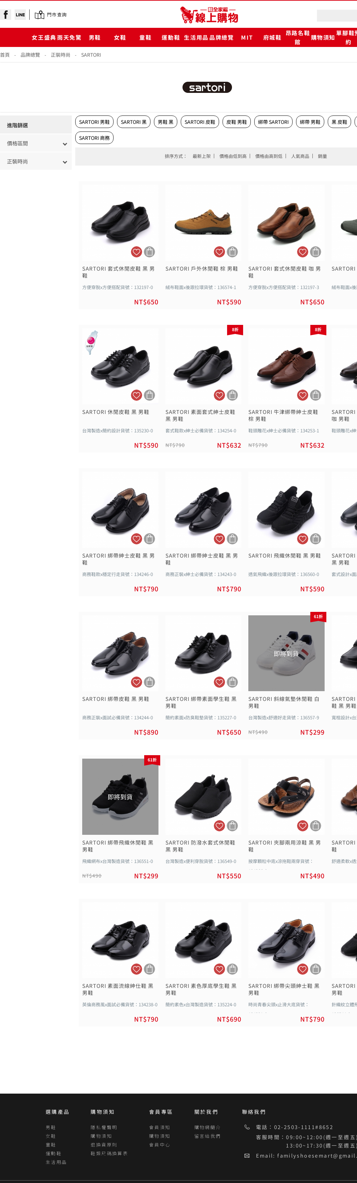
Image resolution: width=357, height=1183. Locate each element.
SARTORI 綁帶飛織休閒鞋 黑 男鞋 (118, 846)
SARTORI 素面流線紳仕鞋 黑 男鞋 (118, 989)
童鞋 (145, 37)
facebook (5, 14)
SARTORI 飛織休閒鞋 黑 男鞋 (284, 555)
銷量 (322, 156)
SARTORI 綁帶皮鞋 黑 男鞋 (115, 698)
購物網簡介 (207, 1127)
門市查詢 (57, 14)
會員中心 (160, 1144)
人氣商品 (300, 156)
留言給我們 (207, 1136)
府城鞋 (272, 37)
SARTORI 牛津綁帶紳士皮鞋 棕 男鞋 (283, 415)
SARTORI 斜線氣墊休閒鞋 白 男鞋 (284, 702)
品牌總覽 (221, 37)
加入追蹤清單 (136, 251)
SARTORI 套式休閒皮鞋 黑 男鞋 (118, 272)
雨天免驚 (69, 37)
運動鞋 (171, 37)
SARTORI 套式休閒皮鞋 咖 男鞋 (284, 272)
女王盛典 (44, 37)
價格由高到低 (268, 156)
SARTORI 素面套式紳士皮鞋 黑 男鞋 (200, 415)
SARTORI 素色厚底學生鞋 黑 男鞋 (201, 989)
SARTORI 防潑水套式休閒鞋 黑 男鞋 (200, 846)
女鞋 (120, 37)
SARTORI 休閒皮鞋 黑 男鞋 (115, 411)
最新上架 (202, 156)
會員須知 (160, 1127)
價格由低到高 (233, 156)
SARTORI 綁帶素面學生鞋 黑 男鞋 (201, 702)
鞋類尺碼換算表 (109, 1153)
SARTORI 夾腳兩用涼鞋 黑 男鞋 (284, 846)
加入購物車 (149, 251)
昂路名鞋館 (298, 37)
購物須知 (323, 37)
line (20, 14)
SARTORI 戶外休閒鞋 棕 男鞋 (201, 268)
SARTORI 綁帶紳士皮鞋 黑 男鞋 (118, 559)
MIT (247, 37)
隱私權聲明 (104, 1127)
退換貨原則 (104, 1144)
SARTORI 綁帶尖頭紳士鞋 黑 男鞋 (284, 989)
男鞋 (95, 37)
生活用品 (196, 37)
